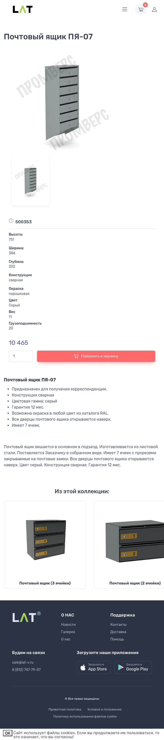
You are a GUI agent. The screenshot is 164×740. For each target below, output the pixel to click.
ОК (7, 733)
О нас (65, 639)
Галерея (68, 632)
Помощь (117, 639)
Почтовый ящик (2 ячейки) (135, 583)
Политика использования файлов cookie (85, 716)
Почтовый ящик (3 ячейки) (45, 583)
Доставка (118, 632)
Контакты (118, 625)
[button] (94, 667)
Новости (68, 625)
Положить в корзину (96, 356)
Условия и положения (104, 709)
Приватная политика (65, 709)
